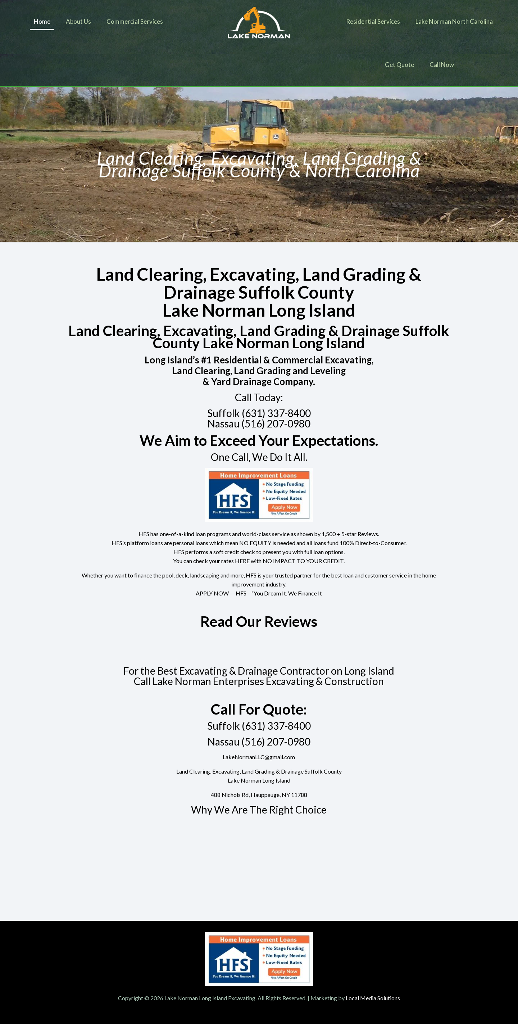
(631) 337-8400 (276, 413)
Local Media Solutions (373, 997)
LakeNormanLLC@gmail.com (259, 756)
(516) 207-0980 (275, 423)
